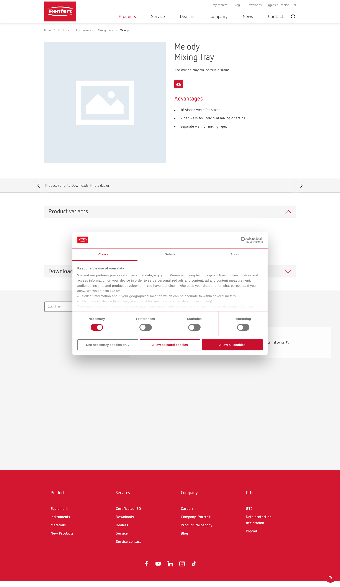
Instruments (83, 35)
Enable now (228, 357)
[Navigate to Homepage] (73, 10)
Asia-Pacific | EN (284, 5)
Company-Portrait (196, 523)
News (257, 16)
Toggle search (293, 17)
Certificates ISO (128, 514)
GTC (249, 514)
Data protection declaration (258, 526)
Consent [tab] (105, 254)
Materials (58, 531)
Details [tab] (170, 254)
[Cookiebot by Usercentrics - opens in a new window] (244, 240)
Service (187, 16)
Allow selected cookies (170, 345)
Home (47, 35)
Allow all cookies (232, 345)
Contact (279, 16)
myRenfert (220, 5)
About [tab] (235, 254)
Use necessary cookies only (107, 345)
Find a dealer (99, 192)
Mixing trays (105, 35)
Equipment (59, 514)
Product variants (57, 192)
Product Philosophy (196, 531)
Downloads (254, 5)
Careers (187, 514)
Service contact (128, 547)
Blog (237, 5)
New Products (62, 539)
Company (235, 16)
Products (163, 16)
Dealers (210, 16)
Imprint (251, 537)
